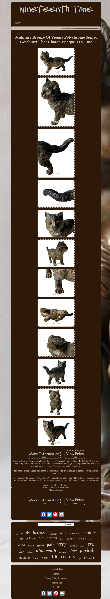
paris (45, 557)
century (89, 532)
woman (53, 534)
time (73, 550)
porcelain (75, 533)
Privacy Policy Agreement (56, 578)
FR (58, 587)
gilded (21, 552)
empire (89, 557)
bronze (40, 532)
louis (25, 532)
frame (36, 558)
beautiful (81, 538)
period (86, 550)
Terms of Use (56, 583)
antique (30, 552)
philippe (31, 538)
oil (17, 534)
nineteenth (46, 550)
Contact (56, 574)
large (90, 539)
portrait (52, 538)
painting (73, 545)
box (21, 539)
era (91, 544)
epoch (40, 545)
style (31, 545)
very (62, 544)
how (62, 539)
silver (82, 546)
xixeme (70, 538)
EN (53, 587)
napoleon (24, 557)
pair (50, 544)
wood (21, 545)
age (80, 559)
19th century (63, 556)
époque (62, 552)
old (41, 538)
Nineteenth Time (56, 569)
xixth (63, 533)
